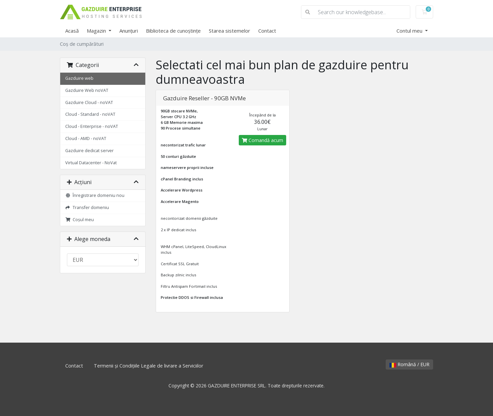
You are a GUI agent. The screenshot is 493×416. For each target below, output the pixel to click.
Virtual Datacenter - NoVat (91, 163)
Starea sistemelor (229, 30)
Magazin (97, 30)
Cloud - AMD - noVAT (85, 138)
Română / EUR (409, 364)
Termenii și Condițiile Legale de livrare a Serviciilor (148, 365)
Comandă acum (262, 140)
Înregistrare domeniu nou (94, 195)
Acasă (72, 30)
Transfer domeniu (87, 207)
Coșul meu (79, 219)
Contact (267, 30)
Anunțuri (128, 30)
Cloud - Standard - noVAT (90, 114)
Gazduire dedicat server (89, 150)
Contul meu (410, 30)
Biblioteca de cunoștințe (173, 30)
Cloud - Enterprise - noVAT (91, 126)
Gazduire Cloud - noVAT (89, 102)
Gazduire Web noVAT (86, 90)
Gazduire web (79, 78)
